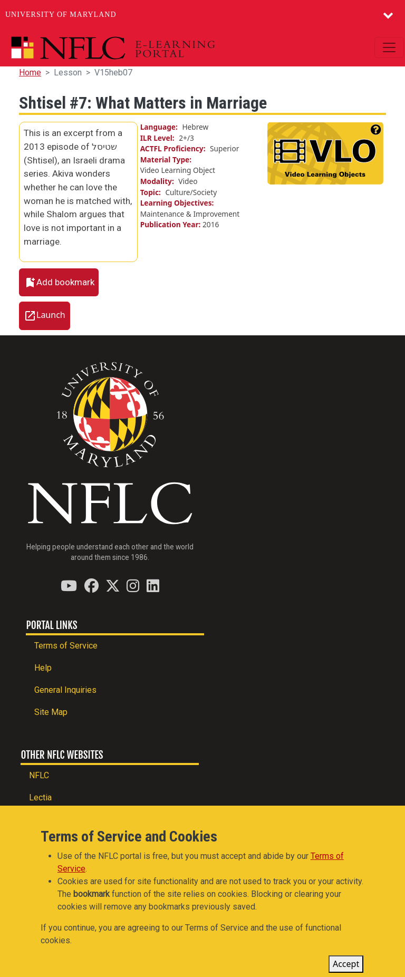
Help (43, 668)
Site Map (51, 712)
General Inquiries (65, 690)
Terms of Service (66, 646)
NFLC (39, 775)
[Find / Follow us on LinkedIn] (153, 585)
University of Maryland (61, 14)
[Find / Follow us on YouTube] (69, 585)
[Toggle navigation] (389, 47)
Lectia (40, 797)
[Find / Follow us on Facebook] (91, 585)
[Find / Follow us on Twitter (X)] (112, 585)
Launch (50, 315)
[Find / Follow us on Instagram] (133, 585)
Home (30, 72)
